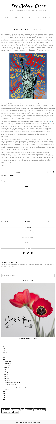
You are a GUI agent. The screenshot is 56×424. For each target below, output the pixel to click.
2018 (4, 391)
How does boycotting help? (10, 384)
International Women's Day (7, 412)
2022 (4, 354)
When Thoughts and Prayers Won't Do (28, 338)
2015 (4, 397)
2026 (4, 346)
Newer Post (7, 221)
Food (23, 409)
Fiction (18, 409)
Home (6, 17)
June (5, 372)
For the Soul (10, 175)
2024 (4, 350)
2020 (4, 357)
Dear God (13, 409)
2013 (4, 401)
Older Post (48, 221)
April (5, 376)
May (5, 374)
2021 (4, 356)
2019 (4, 359)
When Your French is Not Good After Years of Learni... (16, 387)
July (5, 371)
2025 (4, 348)
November (6, 363)
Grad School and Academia (24, 20)
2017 (4, 393)
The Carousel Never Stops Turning (9, 262)
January (6, 389)
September (6, 367)
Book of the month (28, 17)
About (38, 20)
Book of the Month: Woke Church (12, 382)
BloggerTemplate (36, 422)
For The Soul (15, 17)
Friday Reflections (44, 17)
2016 (4, 395)
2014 (4, 399)
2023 (4, 352)
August (5, 369)
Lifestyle (16, 412)
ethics (50, 121)
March (5, 378)
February (6, 380)
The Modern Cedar (28, 6)
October (6, 365)
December (6, 361)
